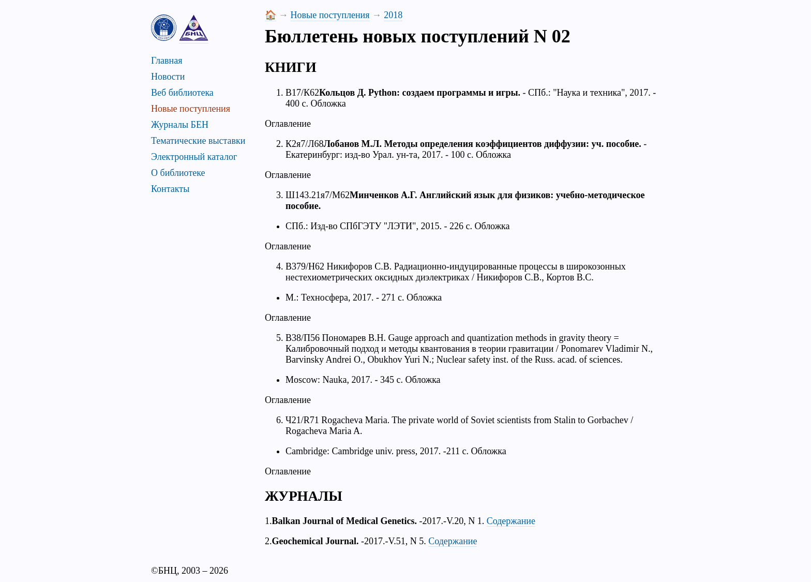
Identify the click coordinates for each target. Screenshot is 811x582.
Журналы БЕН (179, 125)
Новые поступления (190, 108)
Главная (166, 60)
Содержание (511, 521)
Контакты (170, 189)
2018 (393, 15)
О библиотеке (178, 173)
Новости (168, 76)
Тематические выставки (198, 141)
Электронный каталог (194, 157)
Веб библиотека (182, 92)
